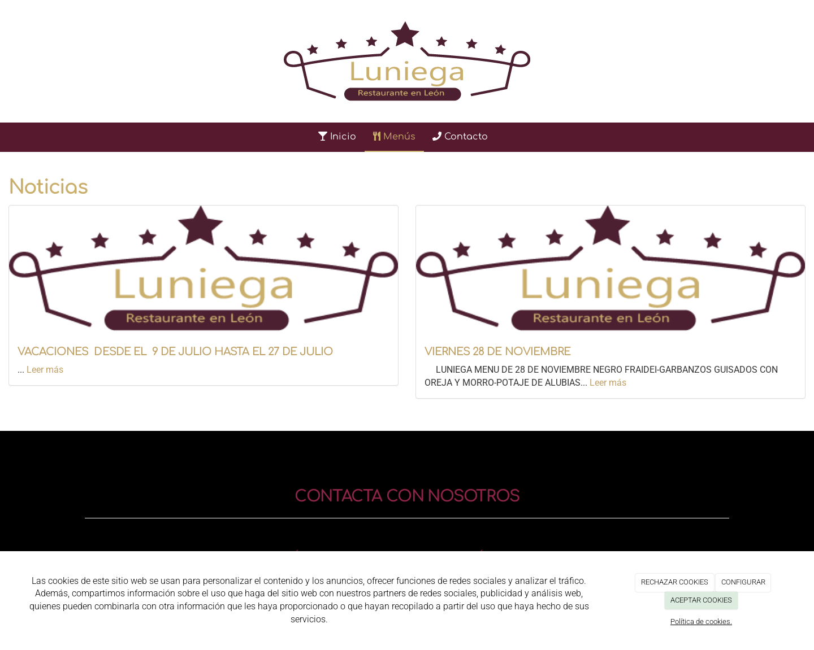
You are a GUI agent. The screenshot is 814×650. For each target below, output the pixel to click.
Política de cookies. (701, 621)
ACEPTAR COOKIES (701, 600)
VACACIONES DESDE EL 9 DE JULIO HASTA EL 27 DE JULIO (175, 351)
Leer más (45, 369)
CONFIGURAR (743, 582)
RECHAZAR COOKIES (674, 582)
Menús (394, 137)
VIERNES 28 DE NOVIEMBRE (497, 351)
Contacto (460, 137)
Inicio (337, 137)
